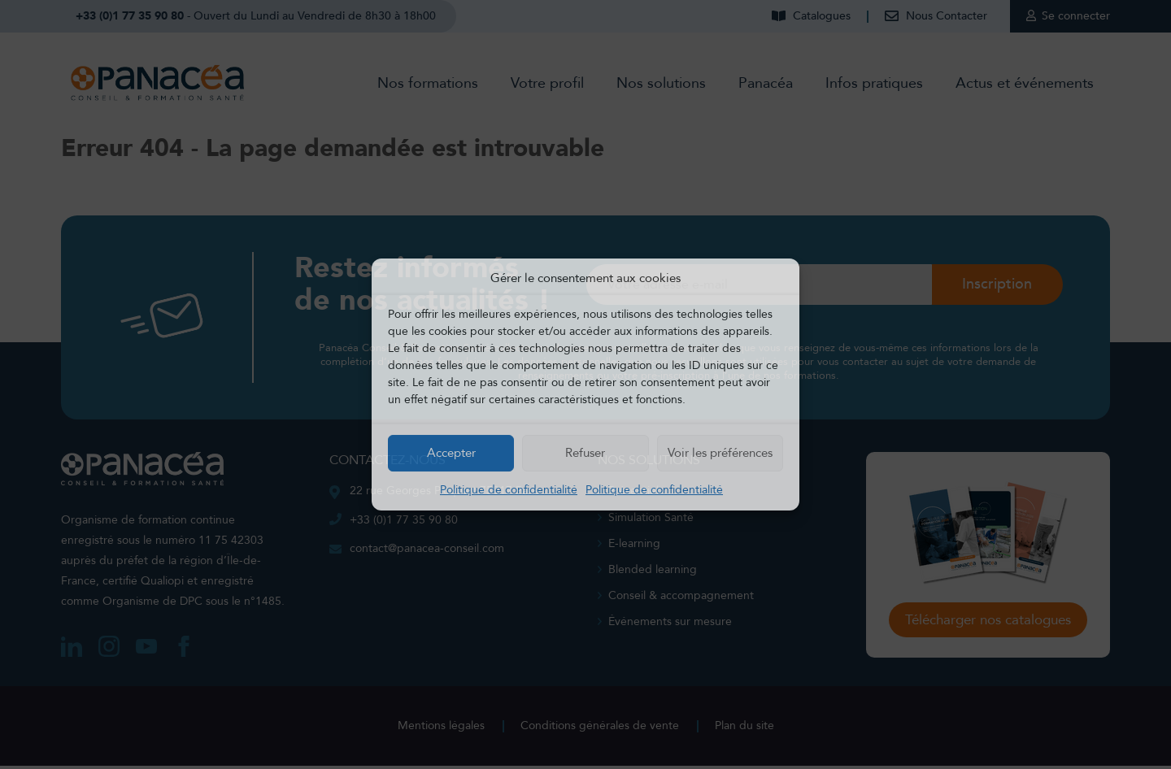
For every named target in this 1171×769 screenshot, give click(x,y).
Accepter (451, 453)
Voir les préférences (720, 453)
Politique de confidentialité (508, 489)
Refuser (585, 453)
